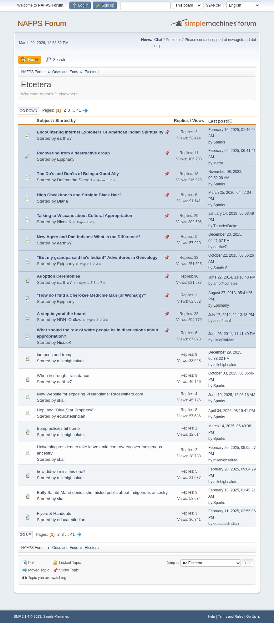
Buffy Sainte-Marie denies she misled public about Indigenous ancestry (102, 492)
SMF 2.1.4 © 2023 (27, 616)
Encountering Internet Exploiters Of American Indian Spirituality (100, 132)
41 (78, 110)
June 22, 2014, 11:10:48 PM (232, 277)
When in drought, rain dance (63, 375)
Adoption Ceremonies (58, 276)
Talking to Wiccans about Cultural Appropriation (84, 215)
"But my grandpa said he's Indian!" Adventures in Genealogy (97, 257)
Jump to (173, 563)
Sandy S (220, 268)
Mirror (218, 163)
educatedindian (71, 416)
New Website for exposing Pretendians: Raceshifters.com (90, 394)
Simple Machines (56, 616)
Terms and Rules (230, 616)
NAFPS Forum (42, 23)
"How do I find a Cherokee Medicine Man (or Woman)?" (91, 295)
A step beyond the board (61, 313)
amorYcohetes (225, 283)
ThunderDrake (225, 226)
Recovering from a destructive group (73, 153)
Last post (220, 121)
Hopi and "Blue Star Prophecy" (65, 410)
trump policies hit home (58, 428)
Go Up (25, 534)
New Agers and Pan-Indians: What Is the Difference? (88, 236)
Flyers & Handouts (54, 513)
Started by (65, 120)
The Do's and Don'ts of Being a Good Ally (78, 173)
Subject (44, 120)
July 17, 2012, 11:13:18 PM (231, 315)
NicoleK (64, 221)
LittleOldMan (223, 340)
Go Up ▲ (253, 616)
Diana (62, 201)
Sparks (219, 142)
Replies (181, 120)
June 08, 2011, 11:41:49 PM (232, 334)
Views (198, 120)
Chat (158, 40)
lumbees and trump (55, 354)
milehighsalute (70, 361)
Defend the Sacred (74, 180)
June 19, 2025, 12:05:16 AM (231, 395)
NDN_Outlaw (69, 319)
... (73, 110)
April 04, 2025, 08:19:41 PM (231, 411)
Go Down (28, 111)
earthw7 (64, 138)
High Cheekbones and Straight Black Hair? (79, 195)
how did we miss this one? (61, 471)
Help (211, 616)
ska (60, 400)
